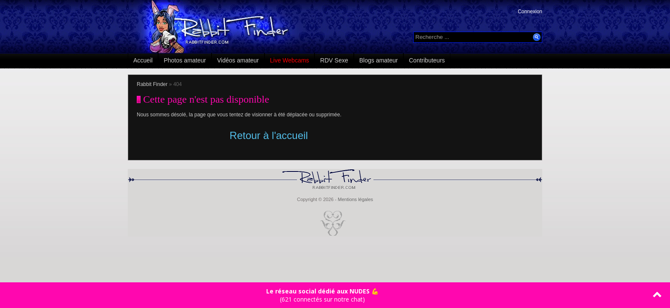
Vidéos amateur (238, 60)
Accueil (143, 60)
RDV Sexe (334, 60)
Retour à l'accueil (268, 135)
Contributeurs (427, 60)
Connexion (530, 12)
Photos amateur (185, 60)
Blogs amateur (378, 60)
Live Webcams (289, 60)
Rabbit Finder (152, 84)
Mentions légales (355, 199)
